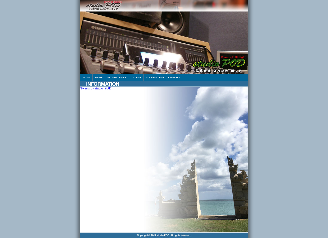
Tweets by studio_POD (95, 88)
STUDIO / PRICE (117, 77)
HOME (86, 77)
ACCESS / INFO (155, 77)
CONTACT (174, 77)
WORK (99, 77)
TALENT (136, 77)
